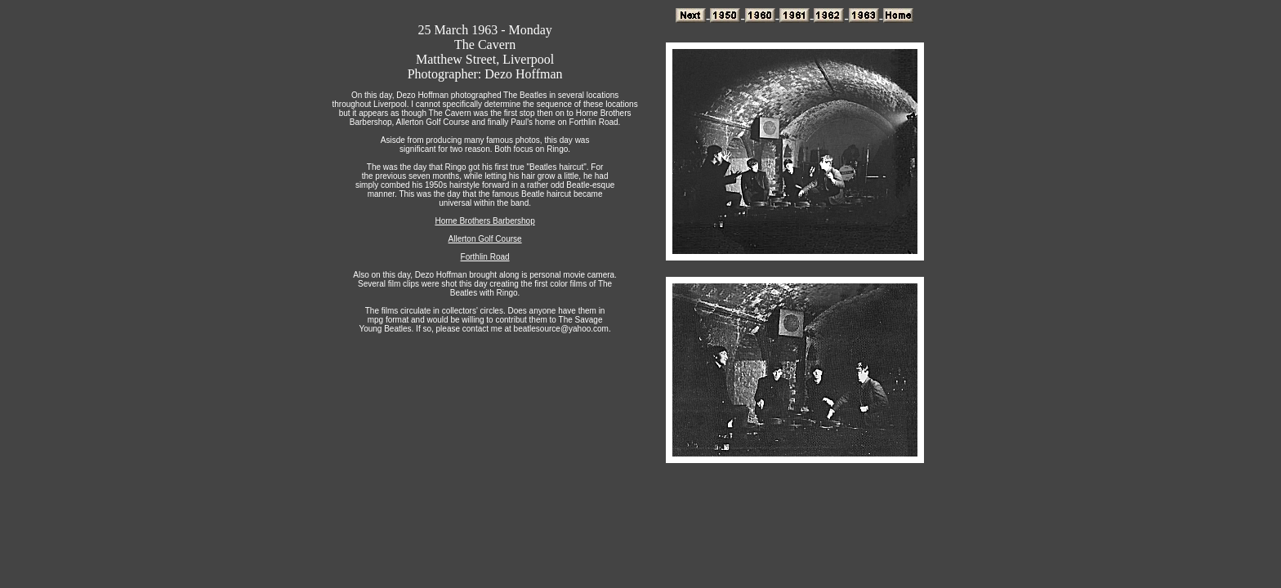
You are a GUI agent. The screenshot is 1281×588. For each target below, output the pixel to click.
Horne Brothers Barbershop (484, 220)
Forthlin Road (485, 256)
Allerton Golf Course (485, 238)
